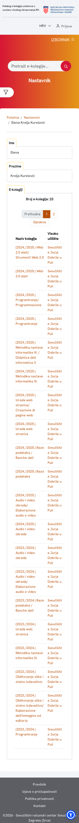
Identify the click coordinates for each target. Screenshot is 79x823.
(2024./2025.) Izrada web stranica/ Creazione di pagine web (26, 405)
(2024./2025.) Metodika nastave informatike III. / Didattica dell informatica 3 (29, 352)
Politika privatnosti (39, 798)
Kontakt (39, 806)
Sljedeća (39, 222)
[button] (64, 26)
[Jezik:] (45, 26)
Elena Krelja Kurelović (28, 122)
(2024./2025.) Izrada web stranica (26, 429)
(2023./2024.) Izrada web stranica (26, 629)
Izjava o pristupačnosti (39, 791)
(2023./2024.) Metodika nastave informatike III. (29, 653)
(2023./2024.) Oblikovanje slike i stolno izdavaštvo (29, 676)
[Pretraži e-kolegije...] (39, 66)
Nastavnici (32, 117)
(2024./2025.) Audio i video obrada (26, 529)
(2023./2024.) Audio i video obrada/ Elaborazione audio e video (26, 581)
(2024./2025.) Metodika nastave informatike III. (29, 376)
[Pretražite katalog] (66, 66)
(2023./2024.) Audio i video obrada (26, 553)
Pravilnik (39, 784)
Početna (13, 117)
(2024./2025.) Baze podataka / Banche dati (30, 452)
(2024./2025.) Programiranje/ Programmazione (29, 300)
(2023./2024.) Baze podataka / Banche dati (30, 605)
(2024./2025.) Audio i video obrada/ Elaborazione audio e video (26, 505)
